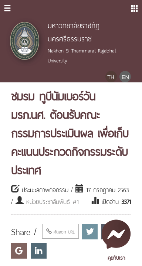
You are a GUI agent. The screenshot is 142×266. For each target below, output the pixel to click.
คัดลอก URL (60, 231)
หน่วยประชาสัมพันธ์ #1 (52, 201)
